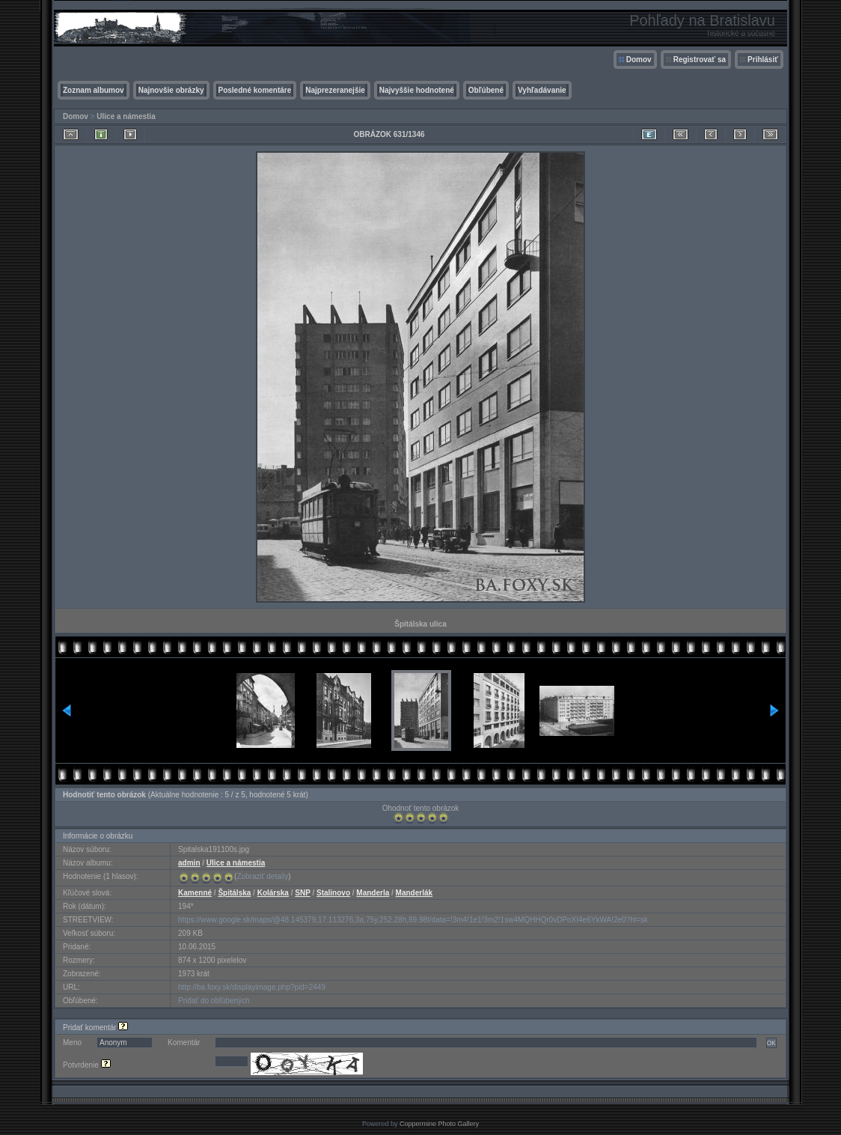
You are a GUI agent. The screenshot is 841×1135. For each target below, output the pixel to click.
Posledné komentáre (255, 90)
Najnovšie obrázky (171, 90)
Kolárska (273, 893)
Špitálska (234, 893)
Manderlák (414, 893)
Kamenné (195, 893)
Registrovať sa (699, 59)
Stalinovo (333, 893)
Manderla (372, 893)
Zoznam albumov (93, 90)
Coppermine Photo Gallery (439, 1124)
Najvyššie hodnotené (416, 90)
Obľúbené (486, 90)
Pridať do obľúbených (214, 1000)
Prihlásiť (762, 59)
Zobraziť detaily (262, 876)
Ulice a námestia (126, 116)
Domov (639, 59)
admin (189, 863)
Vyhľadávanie (542, 90)
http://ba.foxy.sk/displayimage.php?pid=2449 (251, 987)
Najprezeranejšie (335, 90)
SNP (302, 893)
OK (771, 1043)
